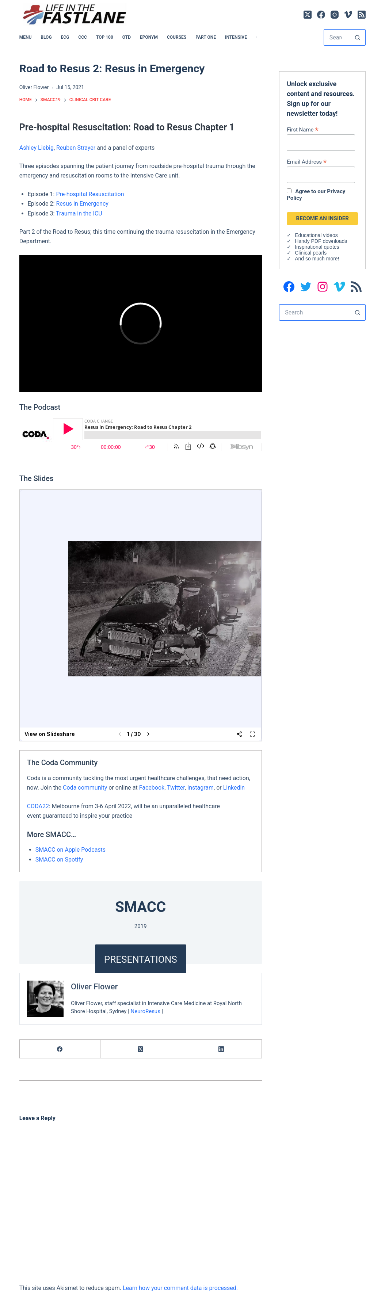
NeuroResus (145, 1011)
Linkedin (234, 787)
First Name (303, 129)
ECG (65, 37)
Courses (176, 37)
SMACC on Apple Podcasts (70, 849)
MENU (25, 37)
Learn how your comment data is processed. (180, 1287)
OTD (126, 37)
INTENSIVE (236, 37)
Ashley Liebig (36, 147)
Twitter (175, 787)
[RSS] (362, 15)
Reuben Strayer (75, 147)
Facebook (151, 787)
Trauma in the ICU (79, 213)
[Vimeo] (348, 15)
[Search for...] (337, 37)
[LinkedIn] (221, 1049)
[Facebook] (321, 15)
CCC (82, 37)
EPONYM (149, 37)
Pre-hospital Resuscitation (90, 194)
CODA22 (38, 806)
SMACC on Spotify (59, 859)
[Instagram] (335, 15)
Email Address (307, 161)
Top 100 (104, 37)
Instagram (200, 787)
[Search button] (357, 37)
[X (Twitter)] (308, 15)
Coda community (85, 787)
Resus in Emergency (82, 203)
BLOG (46, 37)
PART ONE (205, 37)
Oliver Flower (94, 986)
